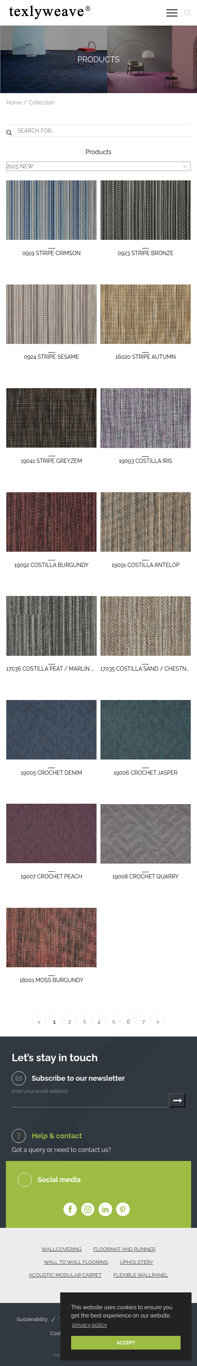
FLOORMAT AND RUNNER (124, 1249)
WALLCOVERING (61, 1249)
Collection (41, 102)
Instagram (88, 1209)
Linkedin (105, 1209)
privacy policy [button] (89, 1325)
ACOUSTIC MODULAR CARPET (65, 1275)
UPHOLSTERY (136, 1262)
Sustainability (31, 1319)
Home (14, 102)
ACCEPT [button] (126, 1343)
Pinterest (123, 1209)
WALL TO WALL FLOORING (76, 1262)
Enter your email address (40, 1091)
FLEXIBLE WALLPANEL (140, 1275)
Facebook (70, 1209)
